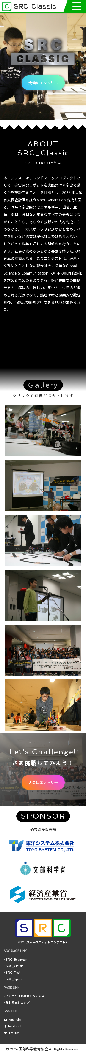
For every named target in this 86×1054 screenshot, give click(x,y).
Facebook (15, 1026)
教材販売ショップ (18, 1002)
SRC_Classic (14, 966)
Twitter (13, 1033)
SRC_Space (14, 979)
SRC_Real (13, 972)
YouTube (15, 1020)
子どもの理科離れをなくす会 (25, 996)
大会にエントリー (43, 82)
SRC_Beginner (16, 959)
